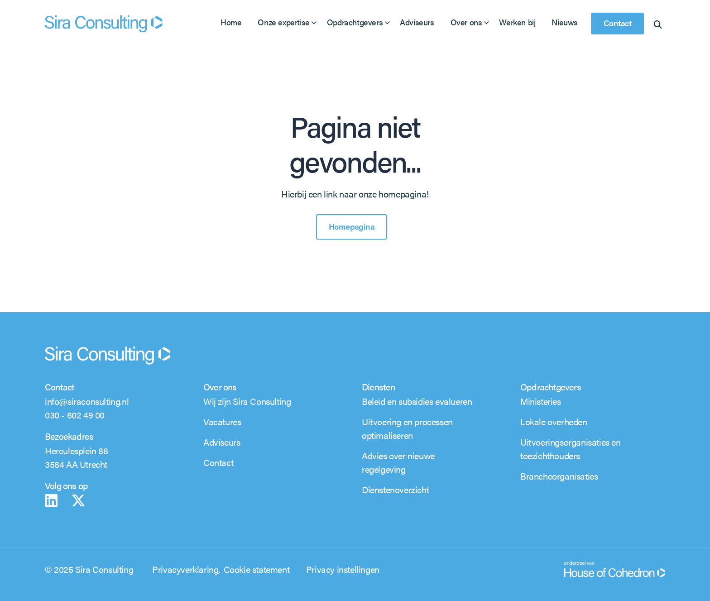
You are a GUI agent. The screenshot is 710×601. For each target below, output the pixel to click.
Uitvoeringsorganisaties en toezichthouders (570, 448)
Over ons (466, 22)
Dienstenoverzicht (395, 489)
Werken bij (517, 22)
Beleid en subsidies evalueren (417, 401)
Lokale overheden (553, 421)
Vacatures (222, 421)
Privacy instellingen (342, 569)
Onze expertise (283, 22)
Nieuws (565, 22)
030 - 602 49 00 (75, 414)
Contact (617, 23)
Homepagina (351, 226)
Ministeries (540, 401)
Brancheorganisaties (559, 475)
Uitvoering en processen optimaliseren (407, 428)
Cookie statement (257, 569)
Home (231, 22)
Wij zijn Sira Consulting (247, 401)
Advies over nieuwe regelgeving (398, 462)
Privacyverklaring (185, 569)
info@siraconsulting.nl (87, 401)
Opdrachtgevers (355, 22)
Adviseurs (417, 22)
